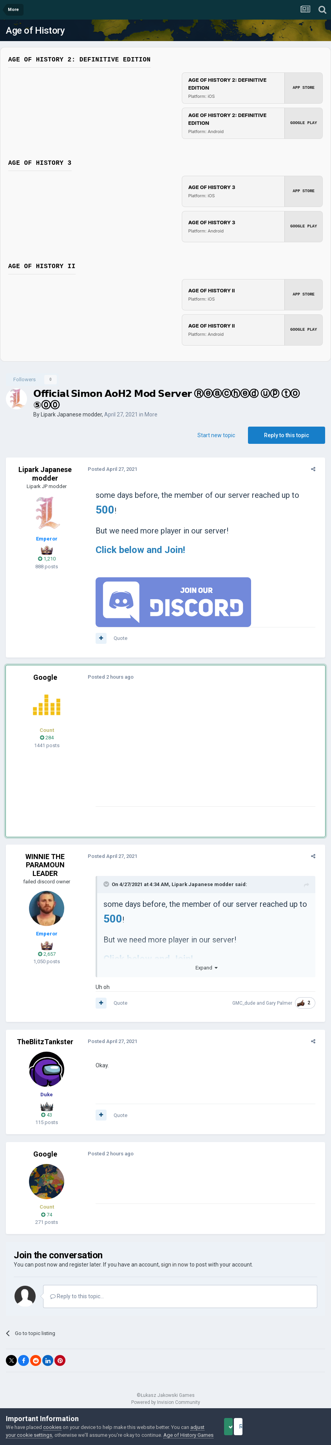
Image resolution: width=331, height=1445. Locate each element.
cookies (52, 1419)
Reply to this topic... (77, 1296)
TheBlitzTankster (45, 1042)
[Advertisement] (183, 751)
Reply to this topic (286, 435)
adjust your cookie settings (36, 1427)
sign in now (174, 1264)
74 (46, 1215)
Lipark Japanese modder (71, 414)
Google (45, 677)
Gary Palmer (283, 1003)
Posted (109, 469)
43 (46, 1115)
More (151, 414)
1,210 (47, 559)
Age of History (35, 30)
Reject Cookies (298, 1423)
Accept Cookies (239, 1423)
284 (47, 738)
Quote (117, 638)
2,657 (47, 954)
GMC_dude (247, 1003)
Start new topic (216, 435)
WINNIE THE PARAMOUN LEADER (45, 864)
